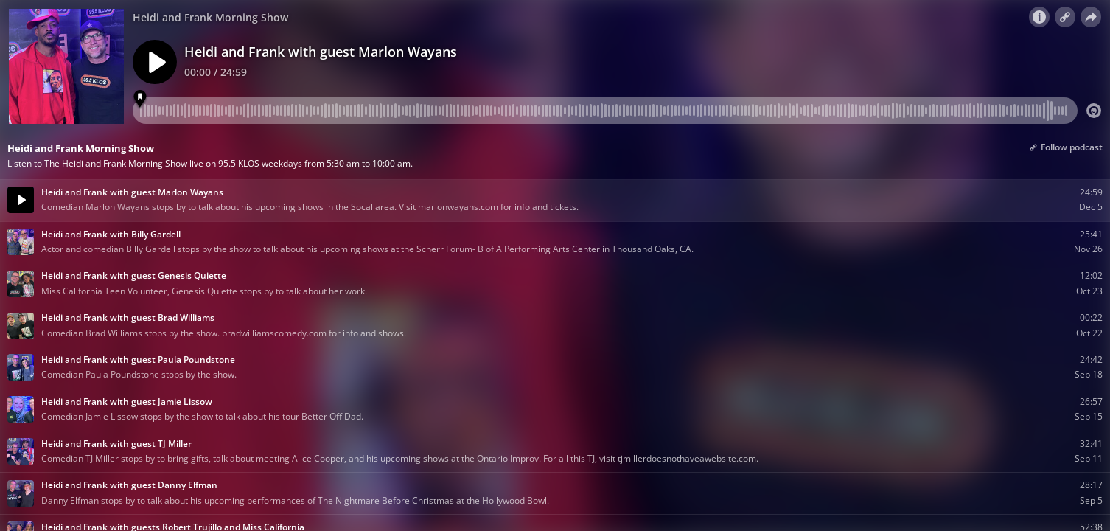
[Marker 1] (140, 99)
